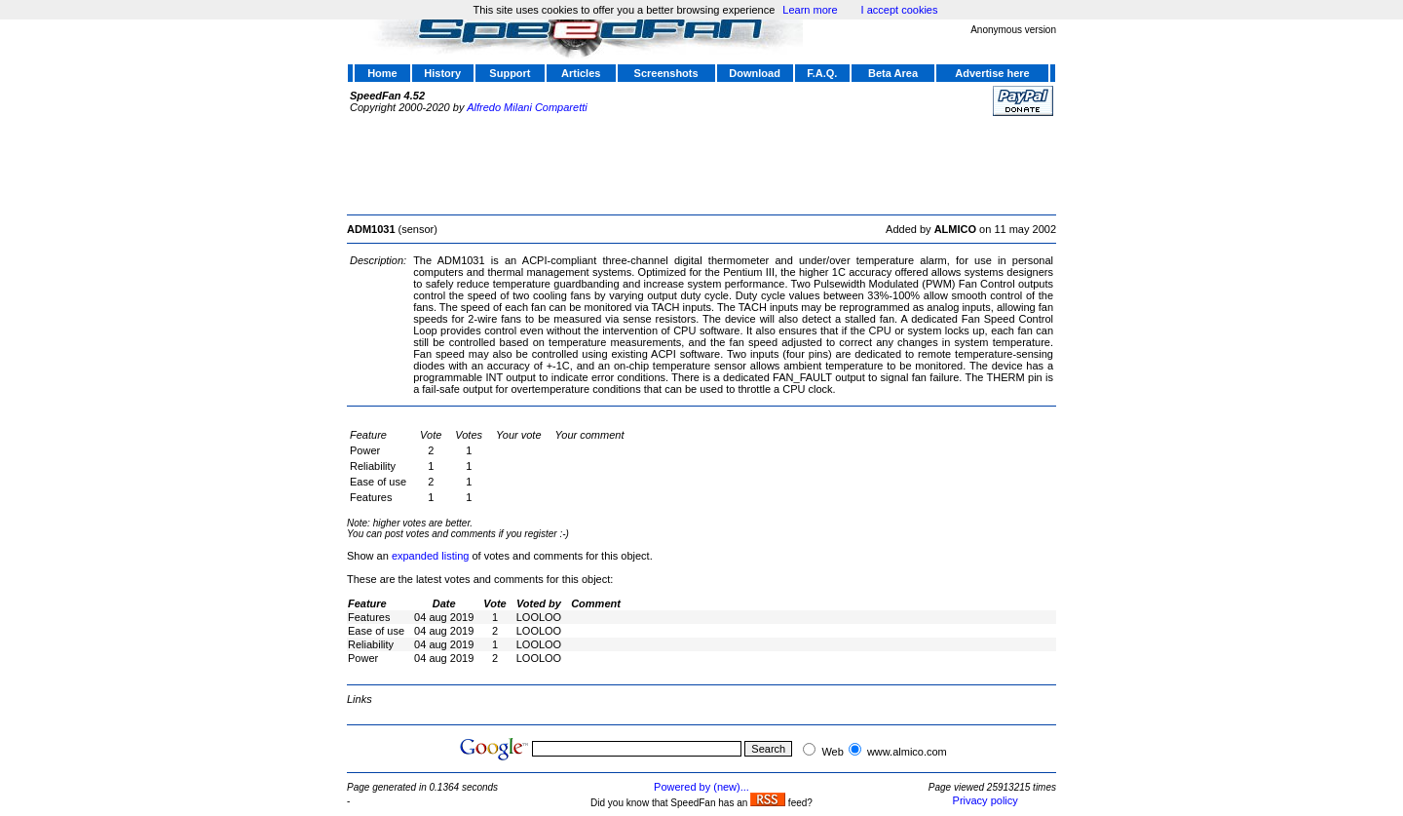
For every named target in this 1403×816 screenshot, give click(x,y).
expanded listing (431, 556)
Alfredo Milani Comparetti (527, 107)
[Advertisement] (701, 163)
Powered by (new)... (701, 787)
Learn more (809, 10)
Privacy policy (985, 800)
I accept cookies (899, 10)
